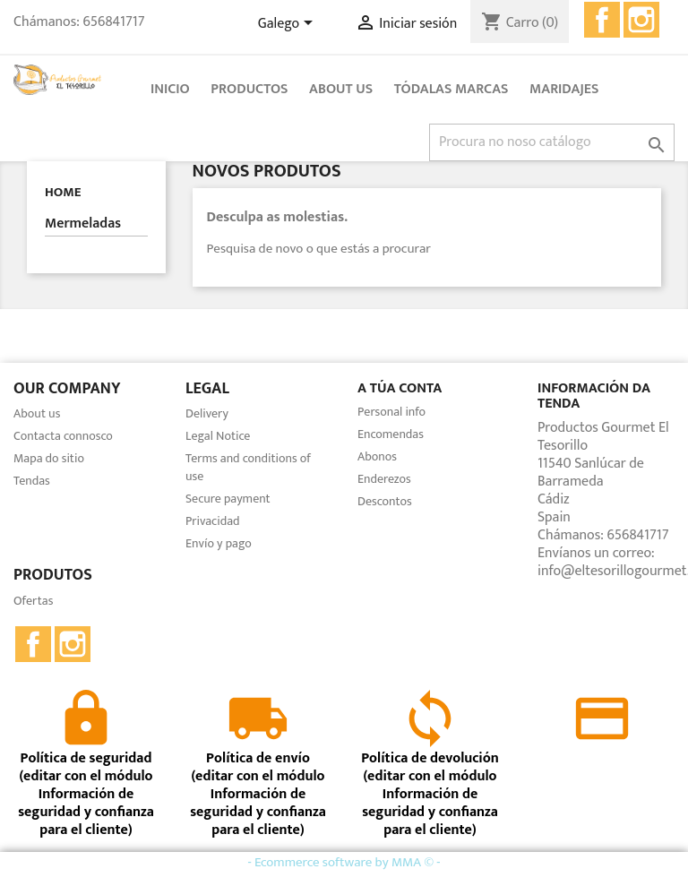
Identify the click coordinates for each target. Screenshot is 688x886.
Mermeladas (83, 225)
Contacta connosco (63, 436)
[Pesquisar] (552, 142)
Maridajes (563, 89)
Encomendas (390, 434)
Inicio (170, 89)
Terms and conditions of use (248, 467)
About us (341, 89)
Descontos (384, 501)
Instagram (641, 20)
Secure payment (228, 498)
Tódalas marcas (451, 89)
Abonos (377, 456)
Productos (249, 89)
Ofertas (33, 600)
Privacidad (212, 521)
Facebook (602, 20)
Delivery (206, 413)
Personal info (391, 411)
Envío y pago (218, 543)
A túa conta (399, 388)
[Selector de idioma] (288, 24)
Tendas (31, 480)
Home (63, 192)
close (643, 869)
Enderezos (384, 479)
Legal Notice (217, 436)
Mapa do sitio (48, 458)
